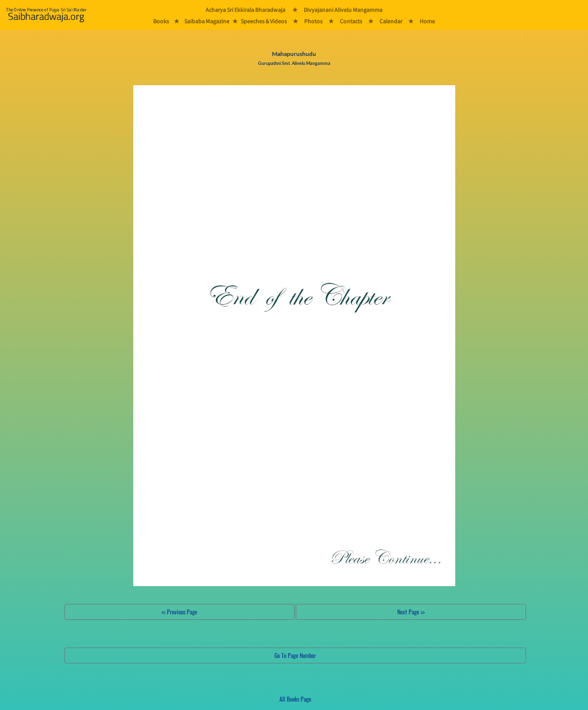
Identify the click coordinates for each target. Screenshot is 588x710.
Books (161, 21)
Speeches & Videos (264, 21)
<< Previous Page (179, 611)
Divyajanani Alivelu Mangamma (343, 9)
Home (427, 21)
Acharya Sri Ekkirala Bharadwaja (245, 9)
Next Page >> (411, 611)
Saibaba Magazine (206, 21)
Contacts (351, 21)
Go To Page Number (295, 655)
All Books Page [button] (295, 699)
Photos (313, 21)
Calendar (390, 21)
